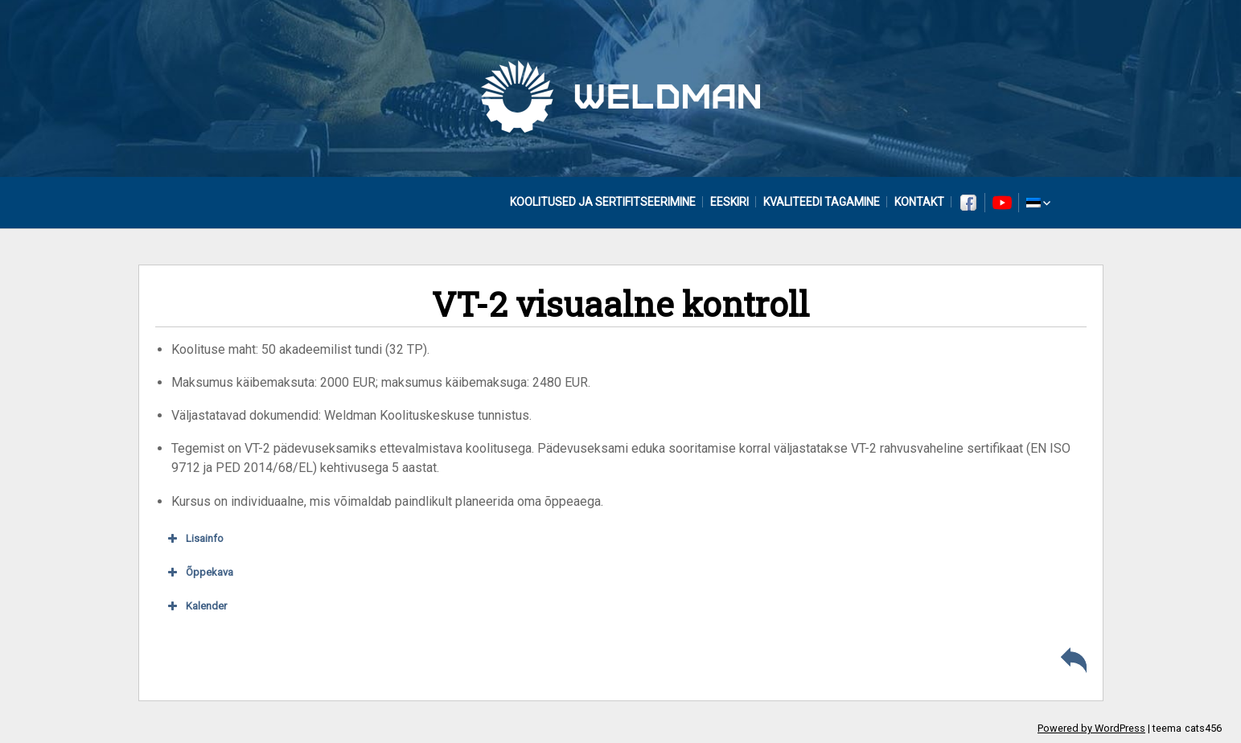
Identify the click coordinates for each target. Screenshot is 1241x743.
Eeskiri (729, 201)
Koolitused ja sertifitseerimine (603, 201)
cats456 (1203, 728)
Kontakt (919, 201)
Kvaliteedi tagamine (821, 201)
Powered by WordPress (1091, 728)
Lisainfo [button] (194, 539)
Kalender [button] (195, 606)
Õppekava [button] (198, 572)
